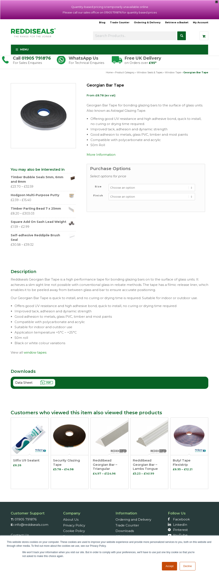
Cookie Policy (74, 531)
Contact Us (20, 535)
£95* (152, 63)
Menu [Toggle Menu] (22, 49)
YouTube (180, 535)
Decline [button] (187, 566)
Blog (102, 22)
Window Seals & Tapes (150, 72)
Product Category (125, 72)
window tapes (35, 352)
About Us (70, 519)
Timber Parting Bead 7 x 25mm (43, 208)
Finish (98, 195)
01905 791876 (36, 58)
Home (109, 72)
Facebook (181, 519)
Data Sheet (35, 383)
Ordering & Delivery (147, 22)
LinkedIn (180, 525)
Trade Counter (119, 22)
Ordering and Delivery (133, 519)
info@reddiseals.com (31, 525)
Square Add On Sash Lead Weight (43, 222)
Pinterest (180, 530)
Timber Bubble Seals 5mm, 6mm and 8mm (43, 179)
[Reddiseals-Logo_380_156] (33, 35)
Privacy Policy (74, 525)
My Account (200, 22)
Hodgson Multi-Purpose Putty (43, 195)
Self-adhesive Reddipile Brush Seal (43, 237)
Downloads (124, 531)
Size (98, 186)
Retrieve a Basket (176, 22)
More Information (101, 155)
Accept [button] (169, 566)
